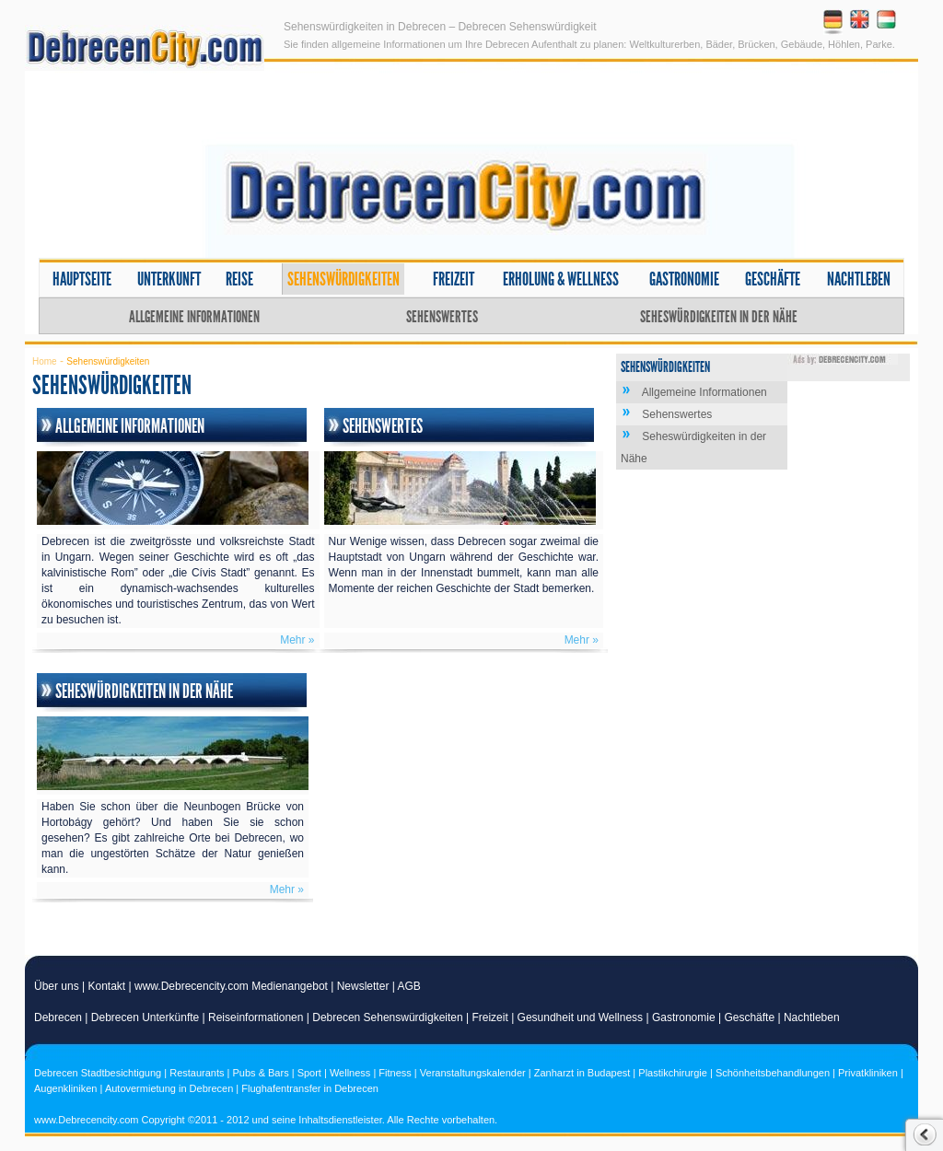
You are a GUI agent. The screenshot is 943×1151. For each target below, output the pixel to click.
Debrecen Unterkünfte (145, 1017)
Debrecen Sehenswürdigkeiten (387, 1017)
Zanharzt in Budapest (582, 1072)
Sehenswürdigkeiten (343, 279)
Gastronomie (684, 279)
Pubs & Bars (261, 1072)
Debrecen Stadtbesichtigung (97, 1072)
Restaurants (196, 1072)
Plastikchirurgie (672, 1072)
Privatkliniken (868, 1072)
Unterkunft (169, 279)
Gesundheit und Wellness (581, 1017)
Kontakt (107, 986)
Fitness (394, 1072)
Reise (239, 279)
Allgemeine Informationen (194, 317)
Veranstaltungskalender (473, 1072)
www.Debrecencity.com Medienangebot (231, 986)
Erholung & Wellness (561, 279)
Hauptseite (81, 279)
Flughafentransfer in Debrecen (309, 1088)
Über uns (56, 986)
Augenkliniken (66, 1088)
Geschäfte (772, 279)
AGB (409, 986)
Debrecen (58, 1017)
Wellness (350, 1072)
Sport (309, 1072)
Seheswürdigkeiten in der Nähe (718, 317)
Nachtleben (859, 279)
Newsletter (363, 986)
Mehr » (297, 640)
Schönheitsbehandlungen (773, 1072)
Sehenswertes (442, 317)
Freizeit (453, 279)
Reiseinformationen (255, 1017)
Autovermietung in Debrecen (169, 1088)
